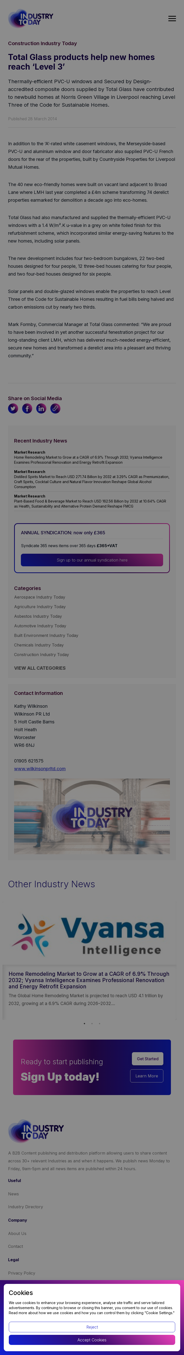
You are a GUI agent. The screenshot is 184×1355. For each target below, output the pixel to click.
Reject (92, 1327)
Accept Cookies (92, 1339)
